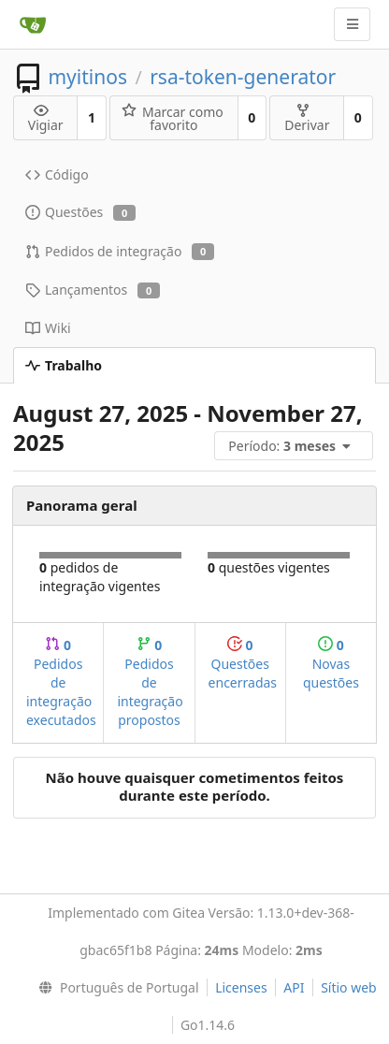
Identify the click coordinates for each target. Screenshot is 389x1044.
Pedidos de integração (119, 251)
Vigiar (46, 118)
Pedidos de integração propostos (149, 682)
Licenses (241, 987)
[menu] (295, 445)
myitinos (87, 77)
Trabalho (63, 365)
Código (57, 174)
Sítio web (349, 987)
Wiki (48, 328)
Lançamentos (92, 289)
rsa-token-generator (243, 77)
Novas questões (331, 663)
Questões (80, 212)
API (293, 987)
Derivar (306, 118)
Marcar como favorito (172, 118)
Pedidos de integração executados (61, 682)
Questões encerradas (243, 663)
